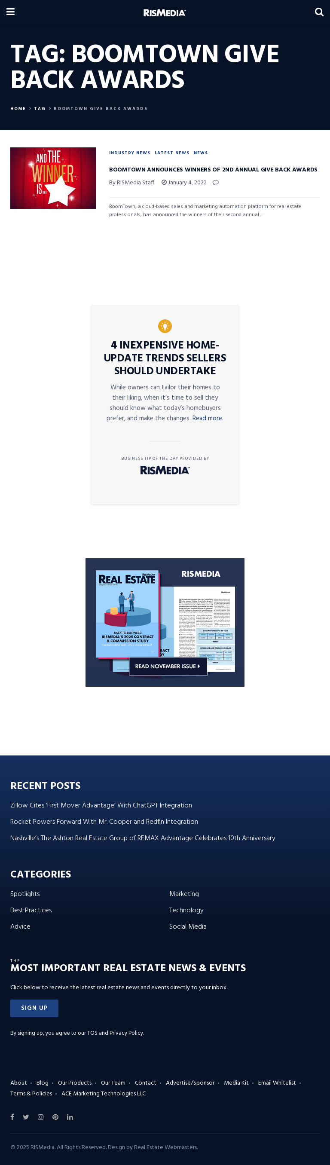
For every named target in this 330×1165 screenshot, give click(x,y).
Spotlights (25, 894)
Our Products (75, 1083)
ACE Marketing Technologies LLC (103, 1094)
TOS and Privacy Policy (115, 1033)
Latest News (172, 153)
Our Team (113, 1083)
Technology (186, 910)
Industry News (129, 153)
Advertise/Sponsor (190, 1083)
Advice (20, 927)
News (201, 153)
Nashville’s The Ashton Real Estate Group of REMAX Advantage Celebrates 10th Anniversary (142, 838)
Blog (43, 1083)
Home (18, 108)
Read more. (207, 418)
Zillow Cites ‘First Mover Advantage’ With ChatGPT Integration (101, 805)
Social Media (188, 927)
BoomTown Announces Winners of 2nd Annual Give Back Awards (213, 170)
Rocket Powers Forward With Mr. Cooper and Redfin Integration (104, 822)
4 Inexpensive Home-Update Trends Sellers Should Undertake (165, 358)
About (18, 1083)
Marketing (184, 894)
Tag (40, 108)
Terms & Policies (31, 1094)
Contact (145, 1083)
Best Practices (31, 910)
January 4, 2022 (184, 183)
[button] (34, 1008)
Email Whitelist (277, 1083)
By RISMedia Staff (131, 183)
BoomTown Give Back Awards (101, 108)
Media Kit (236, 1083)
